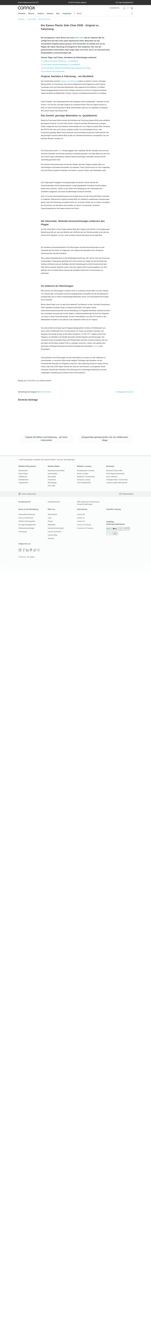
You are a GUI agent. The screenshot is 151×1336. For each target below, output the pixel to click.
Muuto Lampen (82, 1246)
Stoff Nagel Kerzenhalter (115, 1246)
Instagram (19, 1322)
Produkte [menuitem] (21, 13)
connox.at (80, 1291)
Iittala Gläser (23, 1246)
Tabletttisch (22, 1249)
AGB (78, 1275)
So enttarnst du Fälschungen (53, 121)
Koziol (95, 1063)
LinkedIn (27, 1322)
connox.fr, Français (84, 1298)
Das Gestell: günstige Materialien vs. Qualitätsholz (61, 114)
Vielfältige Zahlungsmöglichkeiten (119, 1295)
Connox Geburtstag (27, 1267)
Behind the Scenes (44, 1165)
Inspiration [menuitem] (67, 13)
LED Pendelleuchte (84, 1255)
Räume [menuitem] (31, 13)
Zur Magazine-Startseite (124, 1165)
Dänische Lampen (83, 1252)
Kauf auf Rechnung (25, 1291)
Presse (50, 1294)
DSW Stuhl (77, 90)
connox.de (81, 1287)
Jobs (49, 1291)
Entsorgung (22, 1304)
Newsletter (51, 1298)
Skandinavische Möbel (56, 1243)
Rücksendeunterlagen (26, 1301)
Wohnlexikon (52, 1287)
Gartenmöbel (52, 1246)
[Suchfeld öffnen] (132, 13)
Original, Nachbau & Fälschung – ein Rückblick (60, 110)
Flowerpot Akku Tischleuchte (117, 1252)
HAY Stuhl (51, 1259)
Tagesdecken (23, 1255)
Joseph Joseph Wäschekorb (116, 1255)
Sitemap (51, 1311)
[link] (131, 8)
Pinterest (31, 1322)
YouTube (38, 1322)
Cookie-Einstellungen (84, 1277)
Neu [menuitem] (58, 13)
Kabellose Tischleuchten (86, 1249)
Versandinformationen (26, 1287)
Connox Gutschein (54, 1304)
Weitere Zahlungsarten (26, 1294)
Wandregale (52, 1255)
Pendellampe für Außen (85, 1243)
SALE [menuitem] (79, 13)
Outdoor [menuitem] (40, 13)
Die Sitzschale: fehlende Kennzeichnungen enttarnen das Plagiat (67, 117)
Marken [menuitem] (50, 13)
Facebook (23, 1322)
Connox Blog (52, 1308)
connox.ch (81, 1294)
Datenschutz (94, 1275)
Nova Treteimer (111, 1249)
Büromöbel (52, 1249)
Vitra (60, 368)
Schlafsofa (52, 1252)
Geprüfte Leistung (113, 1282)
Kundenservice (114, 8)
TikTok (34, 1322)
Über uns (51, 1282)
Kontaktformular (54, 1275)
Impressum (85, 1275)
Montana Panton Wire (114, 1243)
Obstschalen (23, 1243)
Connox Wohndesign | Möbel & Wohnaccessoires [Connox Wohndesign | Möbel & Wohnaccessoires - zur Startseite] (26, 7)
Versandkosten (69, 1232)
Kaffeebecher (23, 1252)
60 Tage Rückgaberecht (27, 1298)
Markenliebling (126, 1267)
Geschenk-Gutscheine (56, 1301)
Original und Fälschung (69, 130)
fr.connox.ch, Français (85, 1301)
